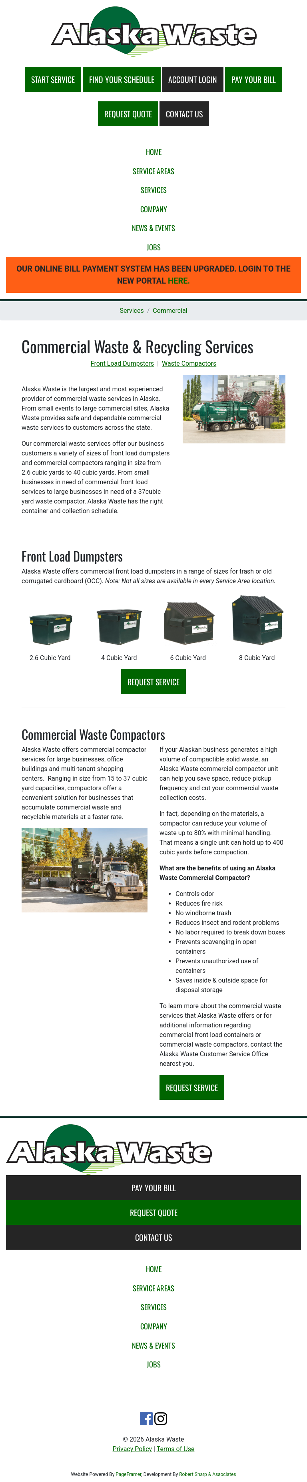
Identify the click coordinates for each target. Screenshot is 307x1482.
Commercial (170, 310)
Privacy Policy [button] (132, 1449)
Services (154, 189)
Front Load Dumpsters (122, 363)
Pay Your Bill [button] (253, 79)
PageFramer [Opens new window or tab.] (128, 1474)
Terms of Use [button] (176, 1449)
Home (153, 151)
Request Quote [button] (128, 114)
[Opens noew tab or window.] (146, 1418)
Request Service (153, 682)
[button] (154, 31)
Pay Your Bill (154, 1188)
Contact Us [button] (184, 114)
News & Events (153, 227)
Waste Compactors (189, 363)
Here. (179, 281)
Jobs (154, 247)
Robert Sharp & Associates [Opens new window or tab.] (207, 1474)
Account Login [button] (192, 79)
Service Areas (153, 170)
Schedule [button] (121, 79)
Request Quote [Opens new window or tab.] (153, 1212)
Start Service (53, 79)
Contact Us (153, 1237)
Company (153, 208)
